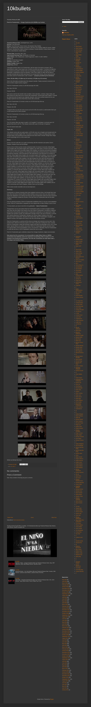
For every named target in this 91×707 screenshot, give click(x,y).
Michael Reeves (79, 345)
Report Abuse (66, 39)
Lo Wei (77, 313)
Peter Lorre (78, 395)
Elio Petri (78, 161)
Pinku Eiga (78, 398)
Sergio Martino (79, 464)
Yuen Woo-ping (79, 569)
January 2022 (65, 672)
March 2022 (65, 668)
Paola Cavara (79, 377)
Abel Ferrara (79, 46)
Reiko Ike (78, 417)
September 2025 (66, 593)
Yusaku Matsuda (80, 571)
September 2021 (66, 679)
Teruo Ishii (78, 515)
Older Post (53, 517)
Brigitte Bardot (79, 99)
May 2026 (64, 579)
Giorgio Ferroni (79, 208)
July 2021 (64, 682)
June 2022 (64, 663)
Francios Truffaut (80, 191)
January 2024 (65, 629)
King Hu (78, 293)
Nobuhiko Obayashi (78, 368)
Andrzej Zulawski (80, 72)
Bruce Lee (78, 101)
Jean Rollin (78, 255)
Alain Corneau (79, 48)
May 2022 (64, 665)
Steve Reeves (79, 501)
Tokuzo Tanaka (79, 525)
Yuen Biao (78, 567)
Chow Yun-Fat (79, 120)
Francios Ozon (79, 189)
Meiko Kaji (78, 340)
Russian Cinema (79, 440)
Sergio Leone (79, 462)
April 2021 (64, 688)
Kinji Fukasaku (79, 295)
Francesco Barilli (80, 186)
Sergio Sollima (79, 465)
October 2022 (65, 656)
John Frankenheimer (79, 274)
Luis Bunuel (78, 324)
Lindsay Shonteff (80, 309)
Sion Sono (78, 477)
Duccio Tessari (79, 150)
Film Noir (78, 184)
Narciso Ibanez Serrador (79, 357)
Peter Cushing (79, 393)
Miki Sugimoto (79, 351)
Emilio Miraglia (79, 166)
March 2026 (65, 583)
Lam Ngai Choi (79, 300)
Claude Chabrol (79, 127)
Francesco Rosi (79, 188)
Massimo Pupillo (79, 335)
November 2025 (66, 590)
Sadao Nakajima (79, 443)
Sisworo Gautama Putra (79, 480)
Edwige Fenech (79, 157)
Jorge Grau (78, 280)
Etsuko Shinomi (79, 170)
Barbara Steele (79, 85)
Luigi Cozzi (78, 322)
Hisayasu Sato (79, 229)
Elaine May (78, 159)
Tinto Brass (78, 523)
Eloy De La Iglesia (78, 163)
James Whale (79, 253)
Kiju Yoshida (78, 292)
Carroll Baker (79, 113)
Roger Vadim (79, 435)
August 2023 (65, 638)
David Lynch (79, 147)
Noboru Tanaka (79, 365)
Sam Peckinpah (79, 445)
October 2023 (65, 634)
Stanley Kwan (79, 491)
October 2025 (65, 592)
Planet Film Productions (78, 404)
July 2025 (64, 597)
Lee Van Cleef (79, 304)
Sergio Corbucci (79, 458)
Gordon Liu (78, 216)
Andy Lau (78, 74)
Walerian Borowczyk (78, 547)
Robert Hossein (79, 428)
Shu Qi (77, 474)
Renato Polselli (79, 419)
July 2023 (64, 640)
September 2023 (66, 636)
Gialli (77, 203)
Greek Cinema (79, 218)
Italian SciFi (78, 246)
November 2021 (66, 675)
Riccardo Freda (79, 423)
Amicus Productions (78, 66)
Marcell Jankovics (78, 328)
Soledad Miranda (80, 482)
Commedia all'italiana (78, 129)
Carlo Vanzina (79, 106)
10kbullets (19, 8)
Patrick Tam (78, 382)
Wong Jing (78, 556)
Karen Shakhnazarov (79, 289)
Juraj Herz (78, 285)
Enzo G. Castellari (78, 168)
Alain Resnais (79, 50)
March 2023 (65, 647)
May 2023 (64, 643)
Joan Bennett (79, 267)
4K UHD (13, 466)
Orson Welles (79, 374)
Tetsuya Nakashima (78, 518)
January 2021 (65, 689)
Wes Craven (79, 549)
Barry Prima (78, 87)
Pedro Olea (78, 389)
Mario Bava (78, 330)
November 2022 (66, 654)
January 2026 (65, 586)
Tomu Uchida (79, 528)
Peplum (77, 391)
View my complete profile (68, 34)
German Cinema (79, 201)
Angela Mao (78, 75)
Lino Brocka (78, 311)
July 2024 (64, 618)
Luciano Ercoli (79, 315)
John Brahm (78, 272)
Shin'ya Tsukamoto (78, 470)
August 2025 (65, 595)
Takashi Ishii (78, 508)
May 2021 (64, 686)
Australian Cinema (78, 81)
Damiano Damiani (78, 139)
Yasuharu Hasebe (78, 562)
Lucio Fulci (78, 317)
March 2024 (65, 625)
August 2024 (65, 617)
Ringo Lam (78, 424)
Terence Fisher (79, 511)
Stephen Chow (79, 496)
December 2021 (66, 673)
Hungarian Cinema (78, 232)
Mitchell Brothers (80, 352)
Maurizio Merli (79, 337)
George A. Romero (78, 199)
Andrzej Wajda (79, 70)
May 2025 (64, 601)
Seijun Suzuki (79, 457)
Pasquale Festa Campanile (79, 380)
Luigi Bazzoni (79, 318)
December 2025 (66, 588)
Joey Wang (78, 270)
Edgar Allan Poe (79, 155)
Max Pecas (78, 339)
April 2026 (64, 581)
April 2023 (64, 645)
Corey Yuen (78, 132)
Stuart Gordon (79, 502)
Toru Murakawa (79, 530)
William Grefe (79, 551)
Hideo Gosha (79, 228)
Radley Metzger (79, 414)
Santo (77, 455)
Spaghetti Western (78, 487)
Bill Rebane (78, 90)
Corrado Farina (79, 133)
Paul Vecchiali (79, 388)
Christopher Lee (79, 125)
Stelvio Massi (79, 494)
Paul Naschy (79, 386)
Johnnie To (78, 278)
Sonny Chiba (79, 484)
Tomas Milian (79, 526)
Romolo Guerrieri (80, 436)
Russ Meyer (78, 438)
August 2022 (65, 659)
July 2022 (64, 661)
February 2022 (65, 670)
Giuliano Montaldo (78, 210)
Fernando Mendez (78, 180)
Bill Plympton (79, 89)
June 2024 (64, 620)
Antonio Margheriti (78, 78)
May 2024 (64, 622)
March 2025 (65, 604)
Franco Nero (79, 193)
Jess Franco (78, 261)
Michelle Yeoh (79, 349)
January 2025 (65, 608)
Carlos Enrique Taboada (79, 111)
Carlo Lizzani (79, 105)
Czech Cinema (79, 135)
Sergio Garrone (79, 460)
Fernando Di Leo (80, 178)
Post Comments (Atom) (18, 520)
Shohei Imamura (79, 472)
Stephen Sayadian (78, 498)
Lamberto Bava (79, 302)
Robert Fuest (79, 426)
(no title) (17, 561)
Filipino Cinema (79, 182)
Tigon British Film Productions (80, 521)
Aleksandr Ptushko (78, 60)
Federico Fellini (79, 174)
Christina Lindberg (78, 123)
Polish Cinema (79, 407)
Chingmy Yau (79, 118)
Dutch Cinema (79, 152)
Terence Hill (78, 513)
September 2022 (66, 657)
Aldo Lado (78, 58)
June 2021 (64, 684)
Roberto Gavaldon (78, 431)
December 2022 (66, 652)
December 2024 (66, 609)
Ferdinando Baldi (80, 176)
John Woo (78, 277)
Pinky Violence (79, 400)
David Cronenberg (78, 144)
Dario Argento (79, 142)
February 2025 (65, 606)
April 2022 (64, 666)
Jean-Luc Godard (80, 259)
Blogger (52, 699)
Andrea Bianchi (79, 68)
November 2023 (66, 633)
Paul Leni (78, 384)
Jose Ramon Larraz (79, 283)
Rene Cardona (79, 421)
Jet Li (77, 263)
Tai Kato (78, 506)
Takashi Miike (79, 510)
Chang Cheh (79, 117)
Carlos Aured (79, 108)
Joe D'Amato (79, 268)
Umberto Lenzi (79, 537)
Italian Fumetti (79, 241)
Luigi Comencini (79, 320)
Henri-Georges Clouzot (79, 225)
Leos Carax (78, 308)
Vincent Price (79, 542)
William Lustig (79, 553)
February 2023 (65, 649)
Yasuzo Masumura (78, 565)
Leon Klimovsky (79, 306)
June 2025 (64, 599)
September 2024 (66, 615)
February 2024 (65, 627)
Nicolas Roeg (79, 361)
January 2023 (65, 650)
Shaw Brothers (79, 467)
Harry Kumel (79, 223)
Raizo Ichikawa (79, 416)
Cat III (77, 115)
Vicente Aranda (79, 541)
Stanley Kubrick (79, 489)
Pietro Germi (79, 396)
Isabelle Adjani (79, 239)
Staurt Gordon (79, 492)
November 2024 (66, 611)
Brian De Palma (79, 98)
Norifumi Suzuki (79, 370)
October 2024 (65, 613)
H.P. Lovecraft (79, 221)
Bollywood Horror (80, 96)
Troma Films (79, 532)
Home (32, 517)
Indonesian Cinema (78, 237)
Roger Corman (79, 433)
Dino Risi (78, 148)
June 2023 (64, 641)
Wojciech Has (79, 554)
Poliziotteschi (79, 408)
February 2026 (65, 585)
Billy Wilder (78, 92)
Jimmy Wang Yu (79, 265)
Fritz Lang (78, 195)
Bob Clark (78, 94)
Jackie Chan (79, 251)
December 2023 (66, 631)
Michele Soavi (79, 347)
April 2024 (64, 624)
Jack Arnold (78, 249)
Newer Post (10, 517)
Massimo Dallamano (78, 333)
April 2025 (64, 602)
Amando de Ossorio (78, 63)
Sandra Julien (79, 453)
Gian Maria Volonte (78, 206)
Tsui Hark (78, 533)
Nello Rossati (79, 359)
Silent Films (78, 476)
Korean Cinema (79, 297)
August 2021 (65, 681)
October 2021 (65, 677)
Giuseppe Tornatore (78, 214)
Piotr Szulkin (79, 402)
